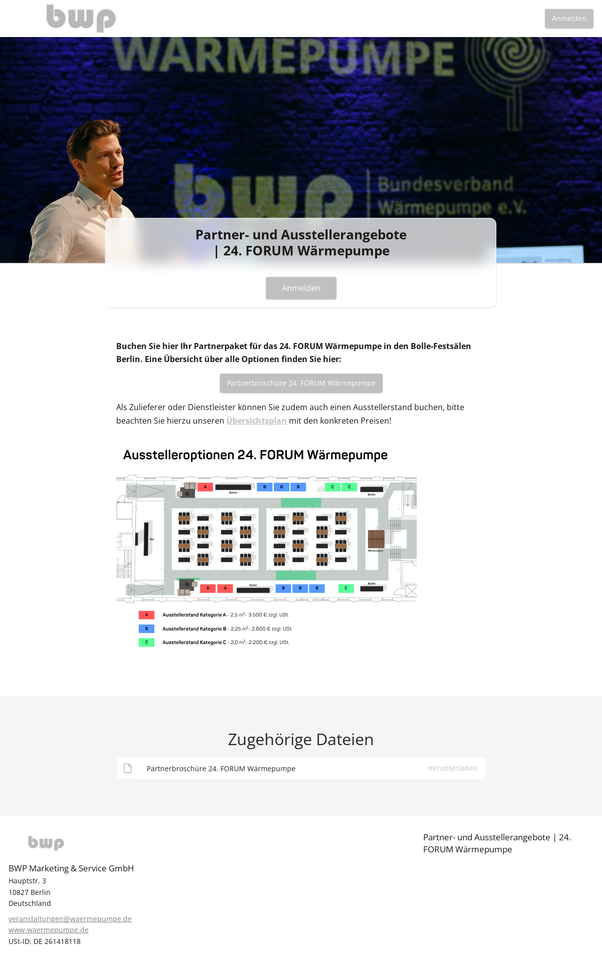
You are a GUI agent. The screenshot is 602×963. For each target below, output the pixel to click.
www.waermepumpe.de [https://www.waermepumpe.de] (49, 929)
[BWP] (94, 843)
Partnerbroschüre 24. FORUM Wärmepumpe (301, 383)
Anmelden (569, 18)
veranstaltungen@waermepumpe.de (70, 918)
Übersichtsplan (256, 420)
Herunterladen (452, 770)
